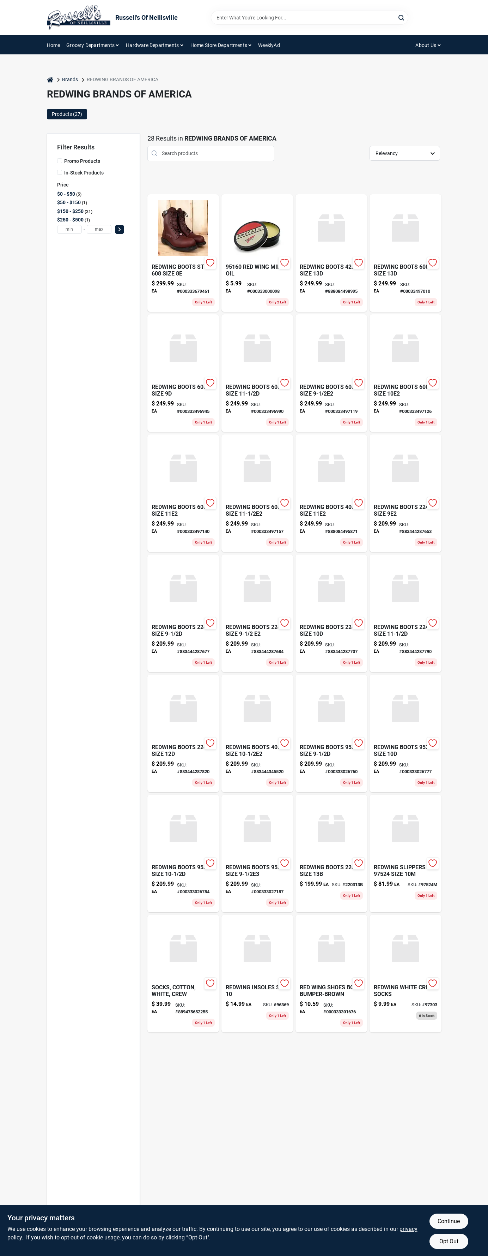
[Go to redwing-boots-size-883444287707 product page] (331, 613)
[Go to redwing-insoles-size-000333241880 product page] (257, 973)
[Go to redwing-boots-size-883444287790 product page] (405, 613)
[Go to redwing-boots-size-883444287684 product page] (257, 613)
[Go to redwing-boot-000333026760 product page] (331, 733)
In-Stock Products (84, 173)
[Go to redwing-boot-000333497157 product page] (257, 493)
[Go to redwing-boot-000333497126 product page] (405, 373)
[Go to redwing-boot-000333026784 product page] (183, 853)
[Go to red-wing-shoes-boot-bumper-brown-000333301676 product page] (331, 973)
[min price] (69, 229)
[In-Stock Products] (59, 172)
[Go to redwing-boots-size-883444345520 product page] (257, 733)
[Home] (50, 79)
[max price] (99, 229)
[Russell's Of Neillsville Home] (78, 17)
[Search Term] (309, 18)
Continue (449, 1221)
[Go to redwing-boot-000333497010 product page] (405, 253)
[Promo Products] (59, 160)
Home (53, 45)
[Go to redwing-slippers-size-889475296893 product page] (405, 853)
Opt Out (448, 1241)
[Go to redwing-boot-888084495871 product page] (331, 493)
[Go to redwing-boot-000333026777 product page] (405, 733)
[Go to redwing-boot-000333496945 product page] (183, 373)
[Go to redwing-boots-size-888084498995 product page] (331, 253)
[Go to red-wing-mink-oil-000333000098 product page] (257, 253)
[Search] (402, 17)
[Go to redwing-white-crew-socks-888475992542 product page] (405, 973)
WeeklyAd (269, 45)
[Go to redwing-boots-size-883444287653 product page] (405, 493)
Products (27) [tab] (67, 114)
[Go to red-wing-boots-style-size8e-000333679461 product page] (183, 253)
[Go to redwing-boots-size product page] (331, 853)
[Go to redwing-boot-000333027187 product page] (257, 853)
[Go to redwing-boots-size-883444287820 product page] (183, 733)
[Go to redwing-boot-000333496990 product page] (257, 373)
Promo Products (82, 161)
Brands (70, 79)
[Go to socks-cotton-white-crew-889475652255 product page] (183, 973)
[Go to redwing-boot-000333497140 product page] (183, 493)
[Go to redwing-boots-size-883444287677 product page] (183, 613)
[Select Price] (119, 229)
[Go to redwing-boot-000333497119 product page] (331, 373)
